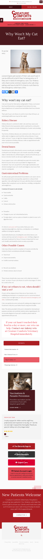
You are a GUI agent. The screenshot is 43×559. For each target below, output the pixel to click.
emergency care (22, 237)
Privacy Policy (8, 542)
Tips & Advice (9, 360)
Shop (11, 7)
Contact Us (20, 515)
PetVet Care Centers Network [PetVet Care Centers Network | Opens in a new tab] (24, 550)
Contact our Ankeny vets (24, 328)
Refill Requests (21, 454)
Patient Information (10, 349)
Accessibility (15, 542)
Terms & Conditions (24, 542)
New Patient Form (10, 354)
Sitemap (36, 542)
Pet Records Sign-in (21, 446)
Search (31, 542)
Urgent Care (22, 462)
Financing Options (10, 365)
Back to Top (21, 543)
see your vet (12, 227)
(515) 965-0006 (22, 3)
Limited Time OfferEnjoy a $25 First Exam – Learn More (21, 24)
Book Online (32, 7)
